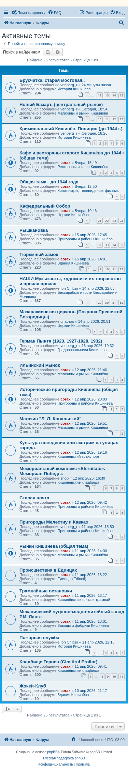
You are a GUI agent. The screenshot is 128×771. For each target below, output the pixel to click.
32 (99, 245)
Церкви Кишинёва (73, 215)
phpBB (52, 752)
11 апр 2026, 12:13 (98, 642)
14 (114, 95)
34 (114, 245)
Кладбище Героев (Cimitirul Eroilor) (58, 661)
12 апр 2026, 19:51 (91, 423)
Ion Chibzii (69, 288)
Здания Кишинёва (73, 263)
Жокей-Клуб (32, 686)
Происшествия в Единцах (48, 570)
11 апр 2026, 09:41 (91, 666)
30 (107, 302)
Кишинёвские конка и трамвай (83, 600)
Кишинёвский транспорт (78, 456)
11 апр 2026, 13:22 (91, 575)
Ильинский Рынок (39, 365)
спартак (67, 321)
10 (99, 119)
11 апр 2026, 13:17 (91, 595)
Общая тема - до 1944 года (49, 181)
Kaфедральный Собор (44, 206)
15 (121, 95)
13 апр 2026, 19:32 (98, 346)
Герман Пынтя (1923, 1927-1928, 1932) (60, 341)
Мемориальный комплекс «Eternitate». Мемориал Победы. (62, 471)
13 (107, 95)
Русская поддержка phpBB (64, 758)
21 (99, 220)
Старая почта (34, 497)
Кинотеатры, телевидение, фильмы (88, 190)
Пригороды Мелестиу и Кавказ (53, 522)
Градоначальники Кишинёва (81, 350)
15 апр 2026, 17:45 (91, 235)
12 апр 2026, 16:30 (89, 478)
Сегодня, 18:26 (95, 133)
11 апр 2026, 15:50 (98, 527)
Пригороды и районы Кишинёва (85, 239)
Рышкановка (33, 230)
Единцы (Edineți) (71, 579)
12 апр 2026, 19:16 (91, 452)
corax (65, 163)
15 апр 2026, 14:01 (91, 259)
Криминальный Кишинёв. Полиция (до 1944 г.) (71, 128)
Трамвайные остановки (45, 590)
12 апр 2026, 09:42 (91, 502)
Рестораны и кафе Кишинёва (82, 167)
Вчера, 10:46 (86, 211)
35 (121, 245)
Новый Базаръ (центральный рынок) (61, 104)
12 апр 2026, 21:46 (91, 370)
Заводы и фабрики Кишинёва (83, 625)
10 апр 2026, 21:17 (91, 691)
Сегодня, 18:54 (95, 109)
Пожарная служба (39, 637)
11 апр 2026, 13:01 (91, 621)
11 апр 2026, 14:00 (91, 551)
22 (107, 220)
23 (114, 220)
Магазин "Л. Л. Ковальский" (50, 418)
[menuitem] (28, 13)
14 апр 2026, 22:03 (98, 288)
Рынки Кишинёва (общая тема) (53, 546)
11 (107, 119)
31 (114, 302)
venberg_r (68, 85)
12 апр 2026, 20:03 (91, 399)
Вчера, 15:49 (86, 163)
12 (99, 95)
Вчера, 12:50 (86, 186)
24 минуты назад (96, 85)
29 (99, 302)
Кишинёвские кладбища (78, 482)
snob (64, 478)
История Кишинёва (73, 89)
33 (107, 245)
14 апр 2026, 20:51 (94, 321)
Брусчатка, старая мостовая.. (52, 80)
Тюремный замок (38, 254)
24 (121, 220)
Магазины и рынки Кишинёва (82, 113)
